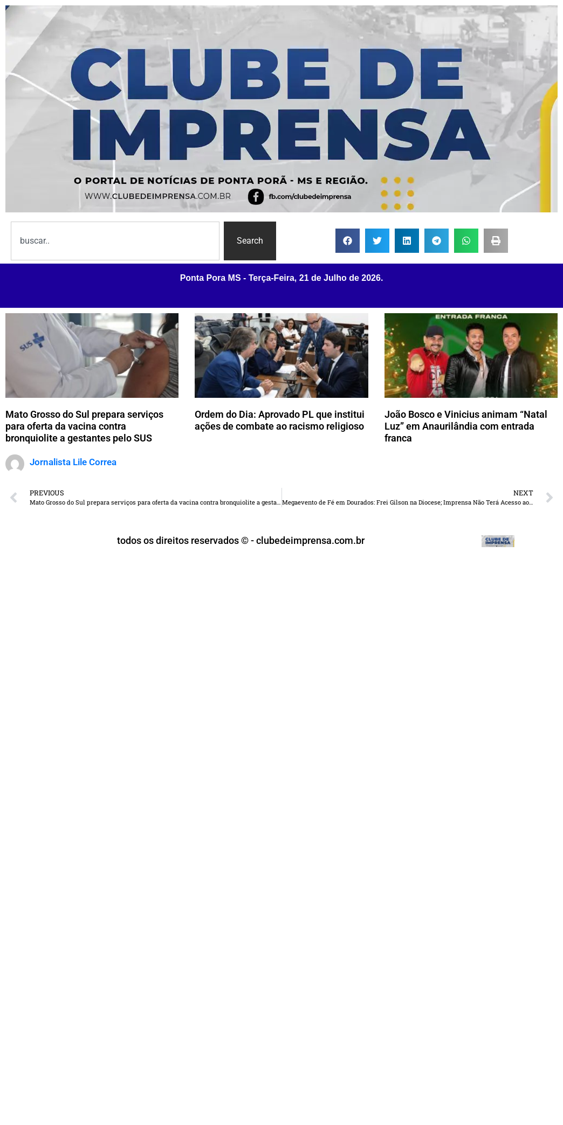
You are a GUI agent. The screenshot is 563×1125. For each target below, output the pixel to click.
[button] (347, 241)
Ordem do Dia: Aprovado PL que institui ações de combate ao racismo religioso (280, 420)
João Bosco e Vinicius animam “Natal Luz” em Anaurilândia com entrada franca (466, 426)
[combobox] (115, 241)
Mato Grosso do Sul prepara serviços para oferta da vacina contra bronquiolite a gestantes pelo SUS (84, 426)
